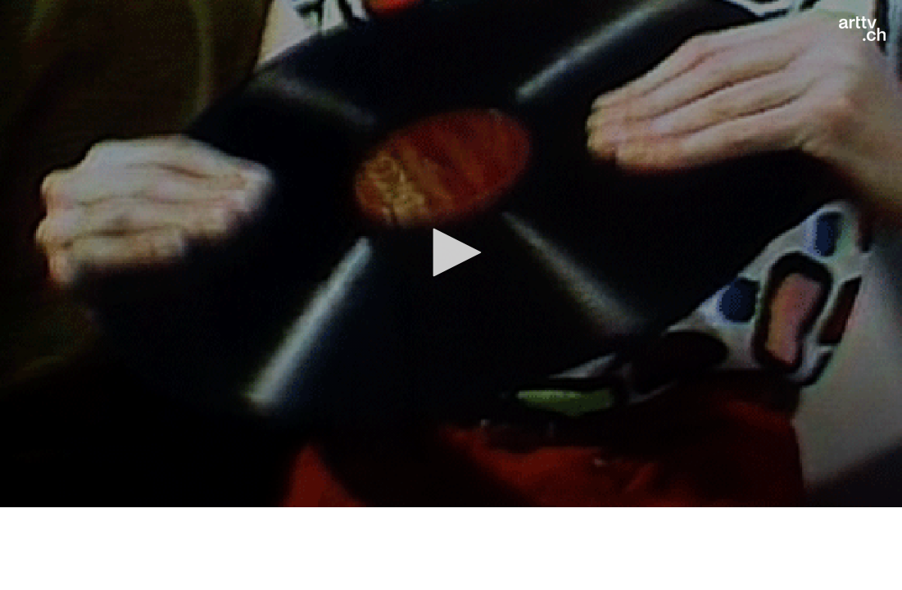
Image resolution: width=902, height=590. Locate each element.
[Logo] (862, 28)
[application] (451, 253)
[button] (451, 252)
